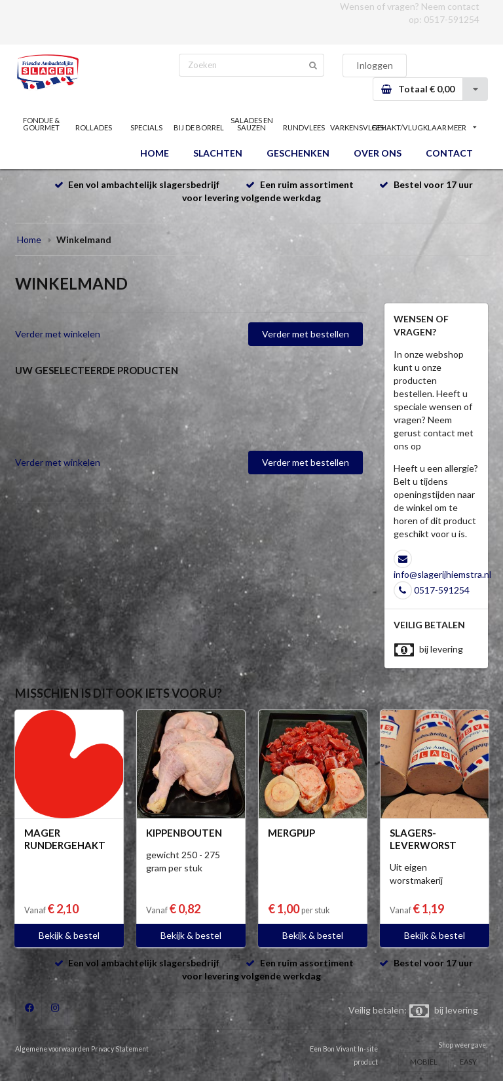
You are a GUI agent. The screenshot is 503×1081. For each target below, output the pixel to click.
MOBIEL (424, 1061)
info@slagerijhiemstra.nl (442, 574)
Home (29, 239)
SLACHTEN (217, 153)
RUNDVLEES (304, 127)
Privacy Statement (120, 1049)
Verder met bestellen (305, 333)
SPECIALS (146, 127)
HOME (154, 153)
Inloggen (374, 65)
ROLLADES (93, 127)
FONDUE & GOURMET (41, 124)
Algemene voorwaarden (52, 1049)
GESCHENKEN (298, 153)
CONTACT (449, 153)
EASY (468, 1061)
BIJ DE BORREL (199, 127)
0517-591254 (451, 19)
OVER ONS (377, 153)
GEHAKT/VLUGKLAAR (409, 127)
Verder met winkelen (57, 333)
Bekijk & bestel (69, 935)
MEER (461, 127)
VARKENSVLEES (356, 127)
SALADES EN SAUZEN (252, 124)
